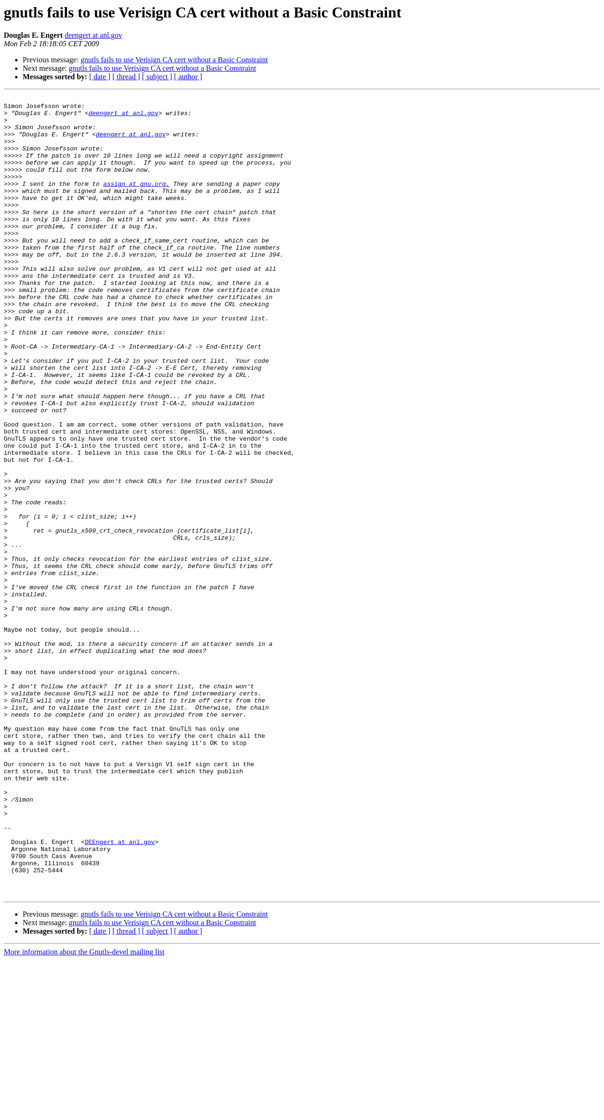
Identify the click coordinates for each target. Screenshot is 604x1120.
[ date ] (99, 77)
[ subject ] (157, 77)
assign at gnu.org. (136, 202)
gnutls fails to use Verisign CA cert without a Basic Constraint (174, 60)
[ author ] (188, 77)
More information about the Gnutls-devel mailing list (84, 1112)
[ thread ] (126, 77)
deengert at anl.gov (93, 35)
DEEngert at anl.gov (120, 991)
